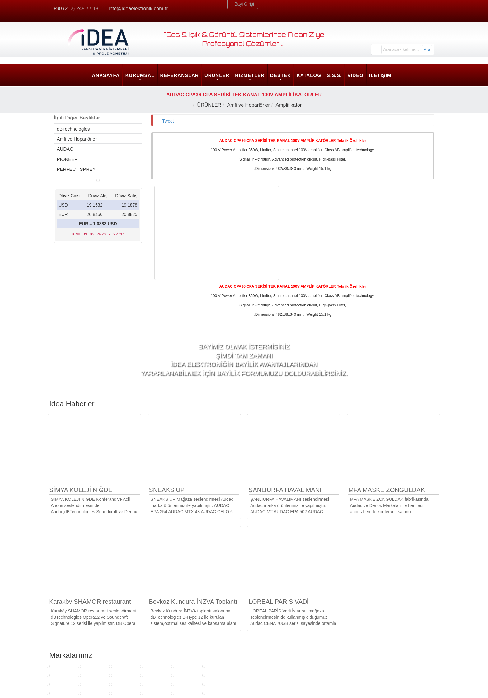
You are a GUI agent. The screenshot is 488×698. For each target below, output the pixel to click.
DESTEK (280, 75)
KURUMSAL (140, 75)
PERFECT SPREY (76, 169)
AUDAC (65, 148)
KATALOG (309, 75)
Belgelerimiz (67, 645)
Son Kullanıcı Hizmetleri (176, 660)
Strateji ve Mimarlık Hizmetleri (181, 645)
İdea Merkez (365, 634)
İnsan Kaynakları (71, 653)
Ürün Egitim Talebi (267, 645)
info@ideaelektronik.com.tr (139, 8)
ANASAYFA (106, 75)
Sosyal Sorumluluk (73, 668)
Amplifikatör (290, 105)
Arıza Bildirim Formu (270, 653)
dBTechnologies (73, 129)
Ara (427, 49)
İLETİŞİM (380, 75)
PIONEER (67, 159)
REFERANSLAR (179, 75)
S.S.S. (334, 75)
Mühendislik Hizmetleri (174, 653)
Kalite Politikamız (72, 660)
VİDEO (355, 75)
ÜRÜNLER (216, 75)
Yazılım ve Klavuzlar (269, 668)
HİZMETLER (250, 75)
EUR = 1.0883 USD (98, 339)
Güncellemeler (264, 660)
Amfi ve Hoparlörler (250, 105)
